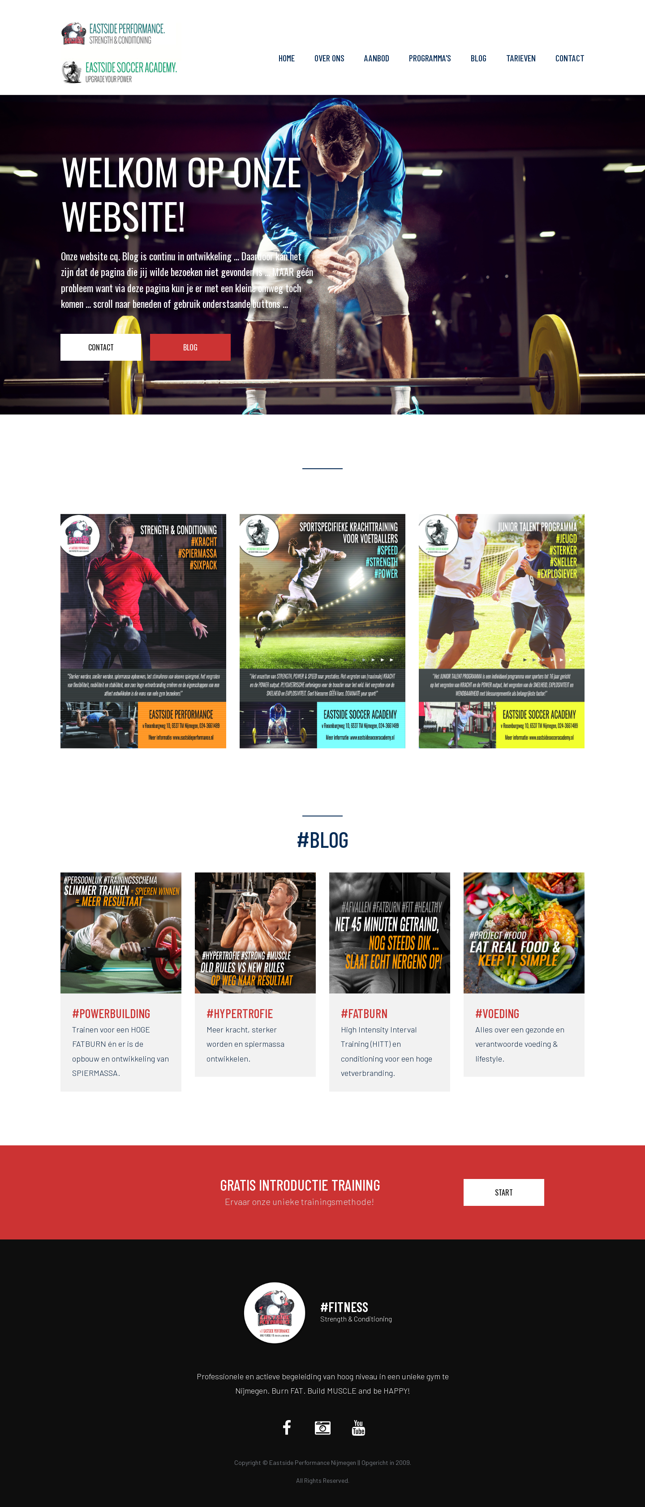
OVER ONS (329, 58)
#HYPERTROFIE (239, 1013)
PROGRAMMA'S (430, 58)
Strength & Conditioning (356, 1318)
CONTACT (570, 58)
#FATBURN (364, 1013)
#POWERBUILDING (111, 1013)
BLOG (478, 58)
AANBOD (376, 58)
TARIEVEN (521, 58)
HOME (287, 58)
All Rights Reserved (322, 1480)
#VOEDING (497, 1013)
